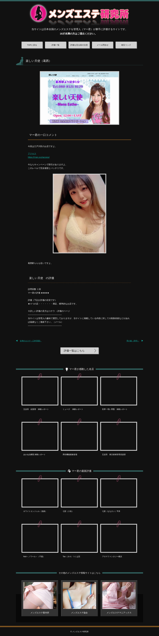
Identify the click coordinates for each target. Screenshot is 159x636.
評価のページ (63, 311)
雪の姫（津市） (132, 341)
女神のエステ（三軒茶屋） (31, 341)
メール (58, 322)
